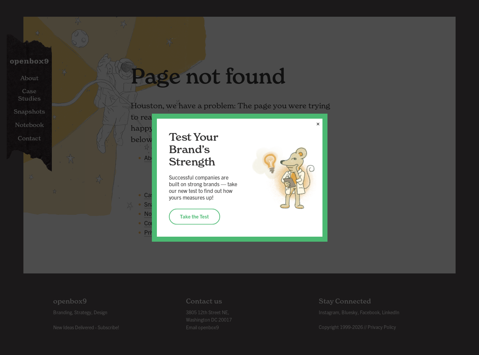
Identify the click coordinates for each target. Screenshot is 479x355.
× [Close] (318, 123)
